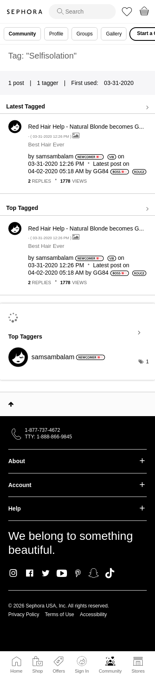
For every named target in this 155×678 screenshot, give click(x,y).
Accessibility (93, 614)
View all (77, 107)
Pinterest (78, 573)
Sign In (82, 664)
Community (110, 671)
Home (16, 671)
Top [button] (11, 404)
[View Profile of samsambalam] (55, 156)
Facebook (29, 573)
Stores (138, 671)
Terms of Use (59, 614)
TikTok (110, 573)
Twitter (46, 573)
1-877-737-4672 (42, 430)
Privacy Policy (23, 614)
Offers (58, 671)
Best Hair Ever (46, 144)
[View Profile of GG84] (100, 171)
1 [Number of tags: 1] (147, 362)
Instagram (13, 573)
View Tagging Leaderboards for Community (77, 333)
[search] (82, 11)
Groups (84, 34)
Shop (37, 671)
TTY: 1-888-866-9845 (48, 437)
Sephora (24, 11)
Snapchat (93, 573)
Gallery (114, 34)
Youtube (62, 573)
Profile (56, 34)
